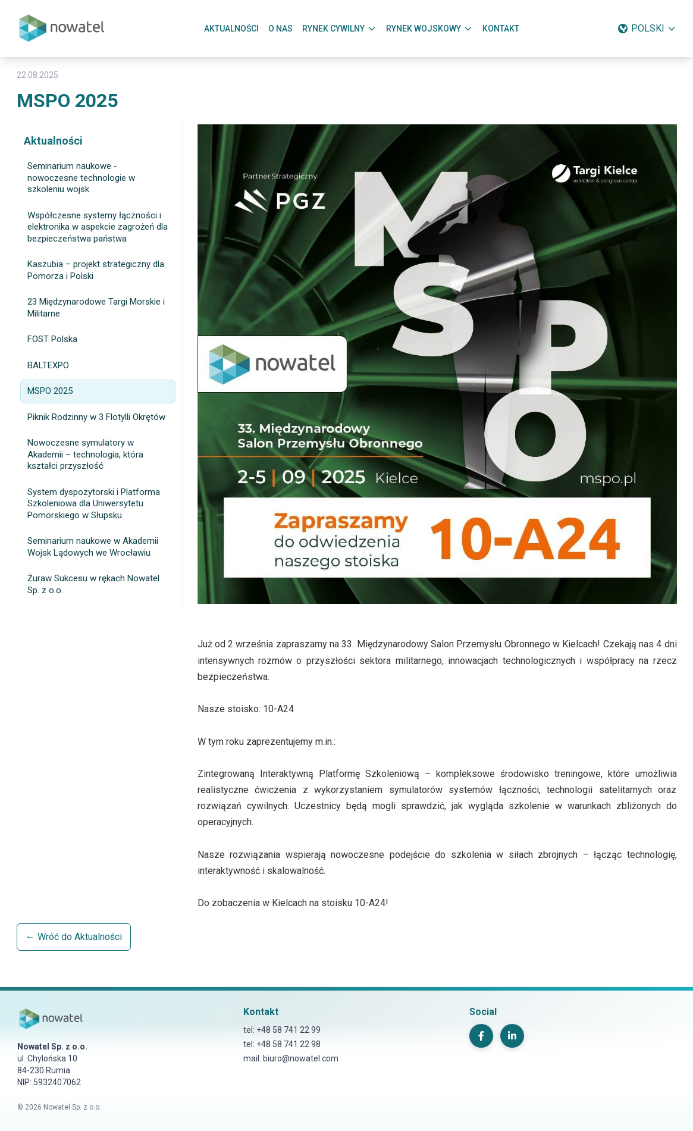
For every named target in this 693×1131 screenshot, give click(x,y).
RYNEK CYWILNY (339, 29)
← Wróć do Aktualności (74, 936)
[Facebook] (481, 1036)
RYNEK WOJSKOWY (429, 29)
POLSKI (646, 29)
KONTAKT (500, 28)
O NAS (280, 28)
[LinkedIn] (512, 1036)
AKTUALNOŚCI (231, 28)
